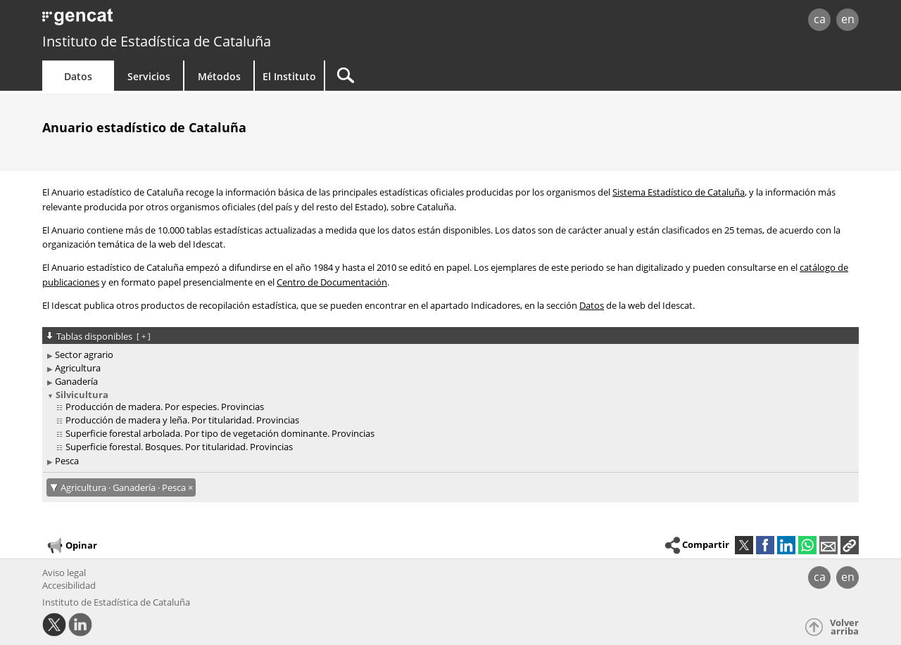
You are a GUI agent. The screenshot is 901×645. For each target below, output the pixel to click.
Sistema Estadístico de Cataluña (678, 192)
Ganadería (76, 381)
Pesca (67, 460)
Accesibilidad (69, 585)
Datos (78, 76)
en (848, 19)
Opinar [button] (71, 546)
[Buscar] (445, 75)
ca (820, 19)
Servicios (148, 76)
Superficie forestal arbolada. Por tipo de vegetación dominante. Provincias (219, 433)
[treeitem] (448, 355)
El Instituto (289, 76)
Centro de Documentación (332, 282)
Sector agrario (84, 354)
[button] (849, 545)
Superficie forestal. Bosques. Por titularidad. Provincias (179, 446)
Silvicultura (82, 394)
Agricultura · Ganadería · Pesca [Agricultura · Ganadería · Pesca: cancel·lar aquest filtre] (124, 487)
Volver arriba (844, 627)
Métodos (219, 76)
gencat (205, 20)
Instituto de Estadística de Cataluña (156, 41)
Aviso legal (64, 572)
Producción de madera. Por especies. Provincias (164, 406)
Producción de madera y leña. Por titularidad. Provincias (182, 420)
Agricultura (78, 368)
